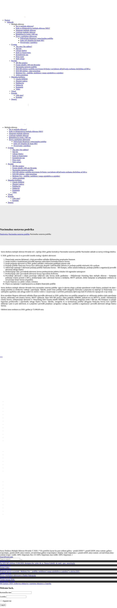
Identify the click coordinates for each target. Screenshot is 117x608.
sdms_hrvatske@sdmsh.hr (15, 105)
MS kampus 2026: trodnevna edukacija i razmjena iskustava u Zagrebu (25, 584)
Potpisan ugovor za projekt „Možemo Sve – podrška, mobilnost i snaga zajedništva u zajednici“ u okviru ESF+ (40, 571)
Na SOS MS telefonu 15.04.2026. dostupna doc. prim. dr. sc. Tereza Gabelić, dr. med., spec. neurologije (37, 563)
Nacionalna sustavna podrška (19, 234)
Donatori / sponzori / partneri (63, 105)
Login (11, 557)
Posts (7, 557)
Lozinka (3, 597)
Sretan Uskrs (4, 567)
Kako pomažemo (43, 105)
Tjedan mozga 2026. (7, 579)
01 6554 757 (15, 391)
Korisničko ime (5, 592)
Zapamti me (5, 601)
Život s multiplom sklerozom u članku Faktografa (18, 575)
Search (2, 557)
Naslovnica (4, 234)
